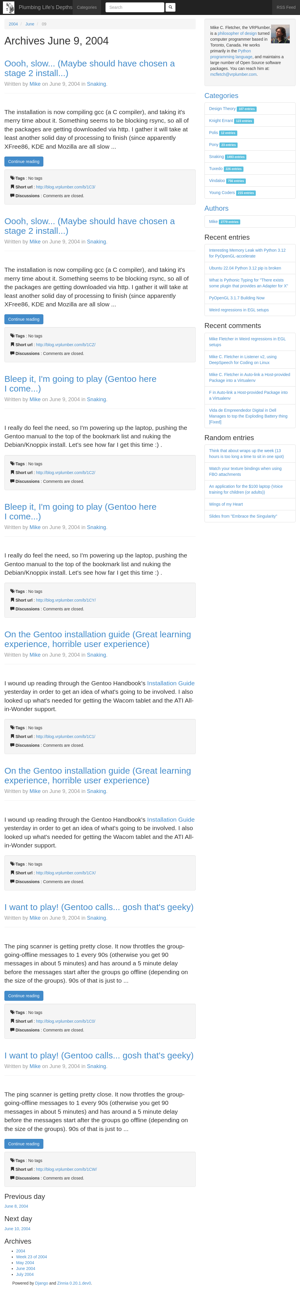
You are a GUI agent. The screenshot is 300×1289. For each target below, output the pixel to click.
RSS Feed (286, 7)
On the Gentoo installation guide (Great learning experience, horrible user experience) (97, 639)
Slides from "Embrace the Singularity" (243, 516)
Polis (223, 132)
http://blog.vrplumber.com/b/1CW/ (66, 1169)
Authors (216, 208)
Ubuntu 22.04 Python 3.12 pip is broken (245, 268)
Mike (35, 84)
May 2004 (25, 1262)
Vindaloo (227, 180)
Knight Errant (231, 120)
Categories (87, 7)
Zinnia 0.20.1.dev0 (74, 1283)
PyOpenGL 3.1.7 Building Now (237, 298)
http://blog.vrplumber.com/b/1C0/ (65, 1021)
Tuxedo (226, 168)
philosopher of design (237, 33)
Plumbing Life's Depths (46, 7)
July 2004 (25, 1274)
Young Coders (232, 192)
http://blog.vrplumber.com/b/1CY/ (66, 600)
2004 (13, 24)
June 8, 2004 (16, 1206)
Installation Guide (171, 683)
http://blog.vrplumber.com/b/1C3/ (65, 187)
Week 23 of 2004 (31, 1256)
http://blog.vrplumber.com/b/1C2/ (65, 472)
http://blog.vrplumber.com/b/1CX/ (66, 873)
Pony (223, 144)
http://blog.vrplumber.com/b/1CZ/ (66, 344)
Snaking (96, 84)
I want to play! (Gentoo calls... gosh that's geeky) (99, 907)
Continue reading (24, 161)
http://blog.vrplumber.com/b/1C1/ (65, 736)
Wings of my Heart (226, 504)
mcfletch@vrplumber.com (233, 74)
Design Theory (233, 108)
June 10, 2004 (17, 1228)
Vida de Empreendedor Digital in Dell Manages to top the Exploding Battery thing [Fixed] (248, 416)
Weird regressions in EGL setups (239, 310)
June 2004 (25, 1268)
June (29, 24)
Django (41, 1283)
